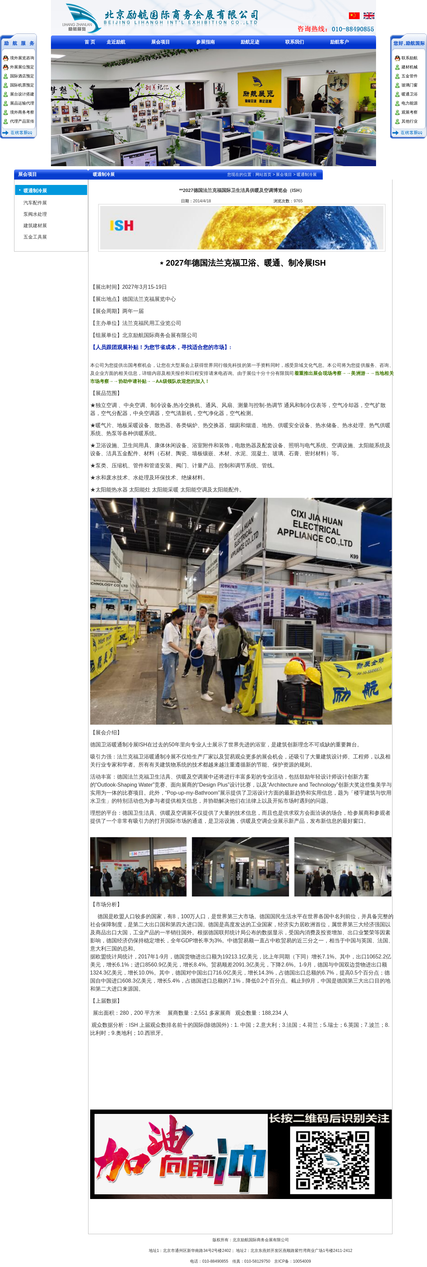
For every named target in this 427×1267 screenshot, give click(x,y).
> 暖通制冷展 (304, 174)
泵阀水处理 (35, 214)
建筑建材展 (35, 225)
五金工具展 (35, 237)
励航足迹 (250, 42)
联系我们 (294, 42)
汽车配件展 (35, 202)
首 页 (89, 42)
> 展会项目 (282, 174)
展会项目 (160, 42)
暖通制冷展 (35, 190)
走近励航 (116, 42)
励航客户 (339, 42)
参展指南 (205, 42)
